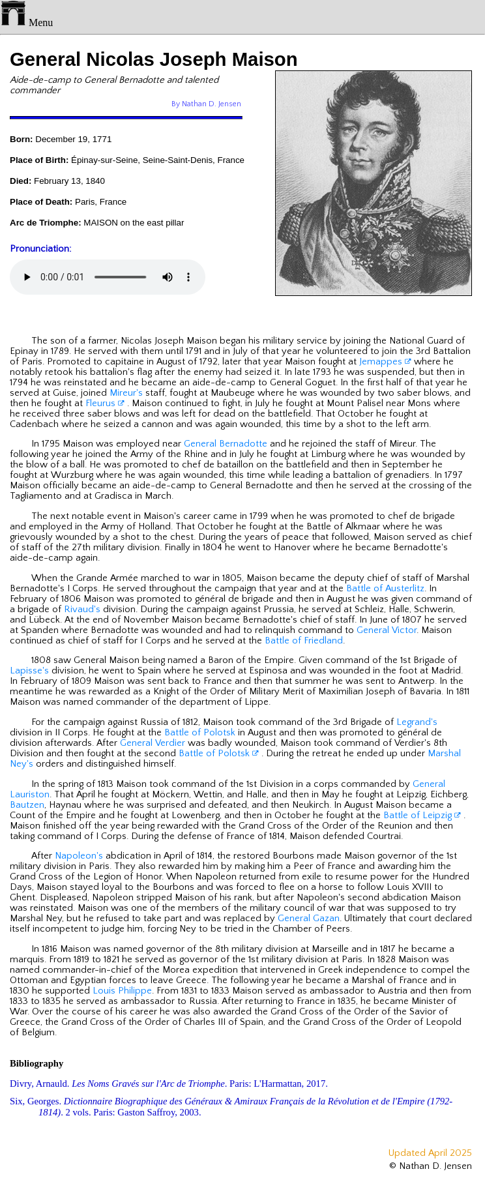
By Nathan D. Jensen (206, 104)
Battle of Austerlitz (385, 588)
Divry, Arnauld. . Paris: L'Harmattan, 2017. (169, 1083)
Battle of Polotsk (199, 733)
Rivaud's (82, 609)
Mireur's (126, 393)
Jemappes (385, 362)
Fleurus (105, 403)
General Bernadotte (225, 444)
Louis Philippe (122, 991)
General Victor (387, 630)
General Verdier (152, 743)
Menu (26, 22)
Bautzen (27, 805)
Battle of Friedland (304, 641)
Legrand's (416, 722)
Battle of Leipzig (422, 815)
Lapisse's (29, 671)
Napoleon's (79, 856)
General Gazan (309, 918)
